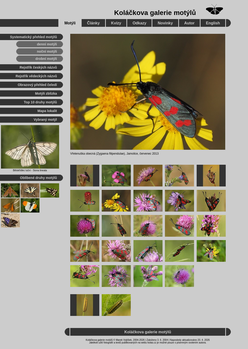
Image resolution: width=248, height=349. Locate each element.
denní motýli (47, 44)
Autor (189, 23)
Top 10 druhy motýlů (40, 102)
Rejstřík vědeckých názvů (36, 76)
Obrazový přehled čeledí (37, 85)
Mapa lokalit (47, 111)
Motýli (70, 23)
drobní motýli (46, 59)
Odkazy (139, 23)
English (213, 23)
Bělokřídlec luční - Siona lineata (30, 170)
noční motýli (47, 51)
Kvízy (116, 23)
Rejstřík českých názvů (38, 67)
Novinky (165, 23)
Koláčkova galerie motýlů (155, 12)
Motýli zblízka (46, 93)
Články (93, 23)
